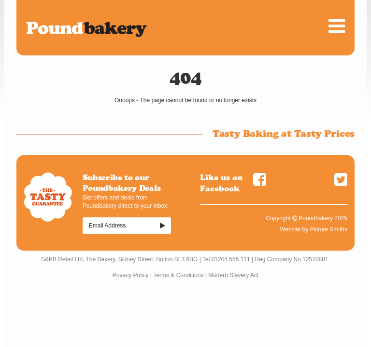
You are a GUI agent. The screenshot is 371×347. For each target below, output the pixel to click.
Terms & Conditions (178, 275)
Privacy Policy (131, 275)
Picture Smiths (328, 229)
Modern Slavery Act (233, 275)
